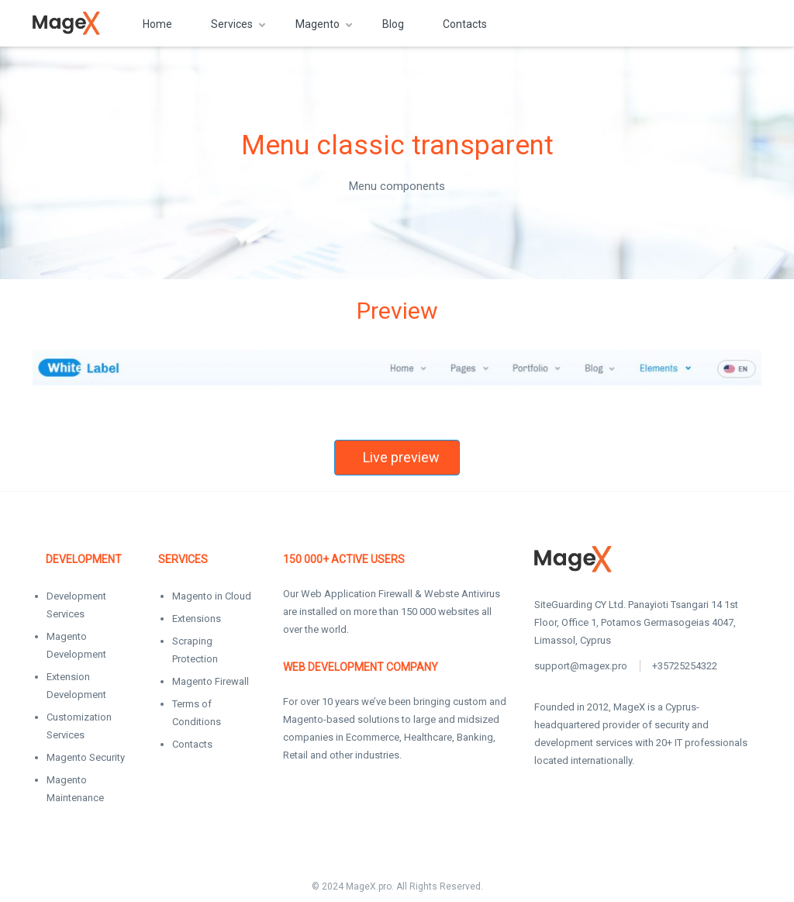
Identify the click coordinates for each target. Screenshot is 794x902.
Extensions (196, 618)
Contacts (465, 24)
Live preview (401, 457)
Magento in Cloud (211, 596)
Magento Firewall (210, 681)
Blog (393, 24)
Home (157, 24)
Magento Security (86, 757)
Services (232, 24)
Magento (317, 24)
